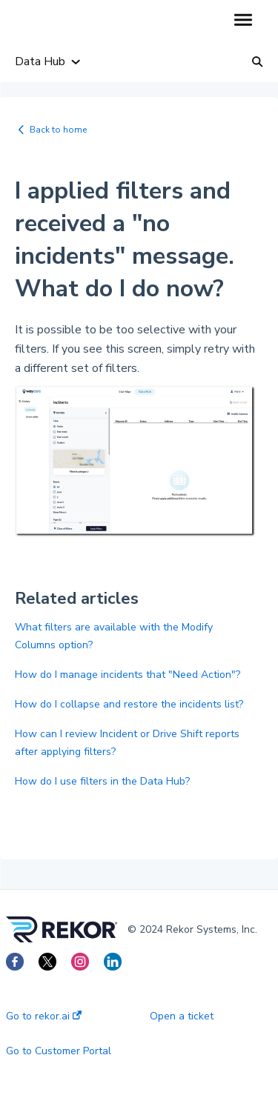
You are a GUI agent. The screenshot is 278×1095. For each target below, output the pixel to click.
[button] (242, 21)
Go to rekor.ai (44, 1016)
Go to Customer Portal (58, 1051)
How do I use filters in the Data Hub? (102, 781)
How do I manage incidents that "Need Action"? (127, 675)
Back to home (58, 130)
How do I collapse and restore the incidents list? (129, 704)
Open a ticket (182, 1016)
